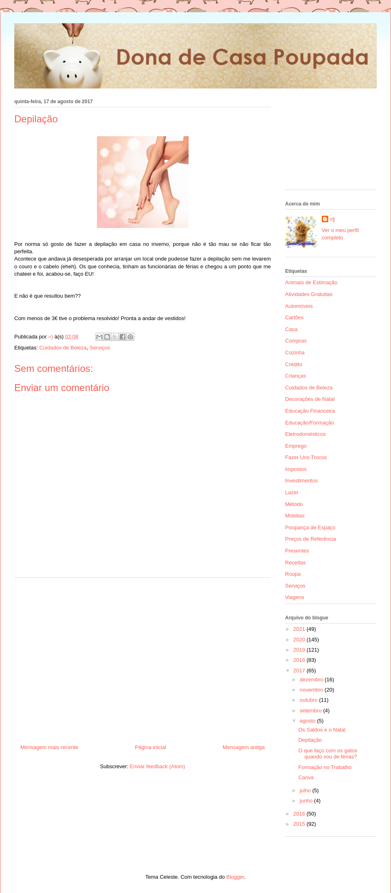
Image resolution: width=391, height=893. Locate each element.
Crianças (295, 376)
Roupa (293, 574)
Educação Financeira (310, 411)
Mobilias (295, 516)
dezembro (312, 679)
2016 (300, 814)
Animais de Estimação (311, 282)
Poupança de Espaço (310, 527)
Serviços (100, 348)
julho (306, 790)
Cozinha (295, 352)
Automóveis (299, 306)
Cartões (294, 317)
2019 (300, 650)
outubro (309, 700)
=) (332, 219)
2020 (300, 640)
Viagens (294, 597)
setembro (311, 710)
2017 (300, 671)
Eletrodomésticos (305, 434)
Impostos (296, 469)
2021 (300, 629)
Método (294, 504)
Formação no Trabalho (324, 767)
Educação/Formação (309, 423)
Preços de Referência (310, 539)
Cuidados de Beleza (62, 348)
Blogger (235, 877)
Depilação (310, 740)
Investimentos (301, 480)
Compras (296, 341)
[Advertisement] (142, 658)
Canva (306, 777)
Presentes (297, 551)
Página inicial (150, 747)
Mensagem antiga (244, 747)
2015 (300, 824)
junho (307, 801)
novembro (312, 690)
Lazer (292, 492)
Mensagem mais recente (49, 747)
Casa (291, 329)
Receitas (295, 562)
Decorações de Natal (309, 399)
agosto (308, 721)
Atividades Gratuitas (308, 294)
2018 (300, 660)
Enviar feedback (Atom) (157, 766)
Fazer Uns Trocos (306, 457)
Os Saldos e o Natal (321, 730)
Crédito (293, 364)
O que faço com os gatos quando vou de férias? (327, 753)
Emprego (296, 446)
